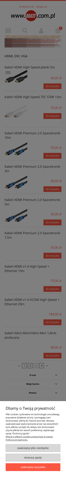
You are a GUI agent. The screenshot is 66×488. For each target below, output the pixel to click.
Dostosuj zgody (33, 457)
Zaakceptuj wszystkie (33, 467)
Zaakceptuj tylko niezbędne (33, 447)
